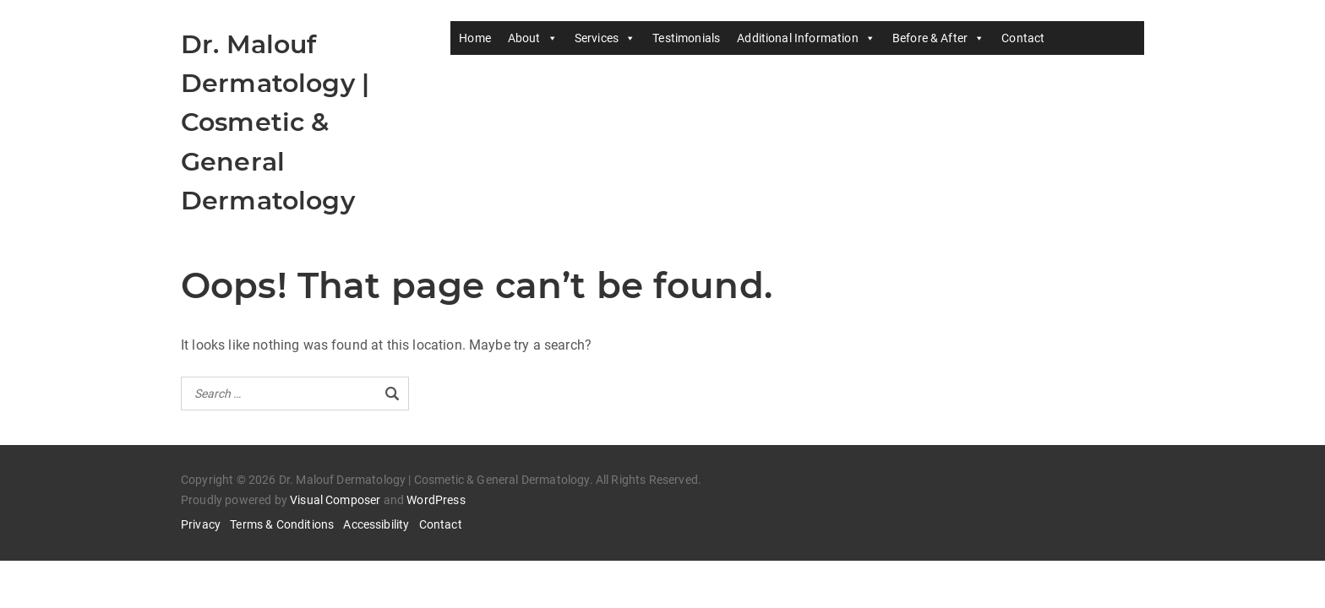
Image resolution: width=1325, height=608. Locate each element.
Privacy (201, 524)
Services (605, 38)
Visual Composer (335, 500)
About (533, 38)
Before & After (938, 38)
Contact (1022, 38)
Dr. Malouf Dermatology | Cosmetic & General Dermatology (275, 122)
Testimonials (686, 38)
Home (475, 38)
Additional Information (806, 38)
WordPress (435, 500)
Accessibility (376, 524)
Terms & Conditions (282, 524)
